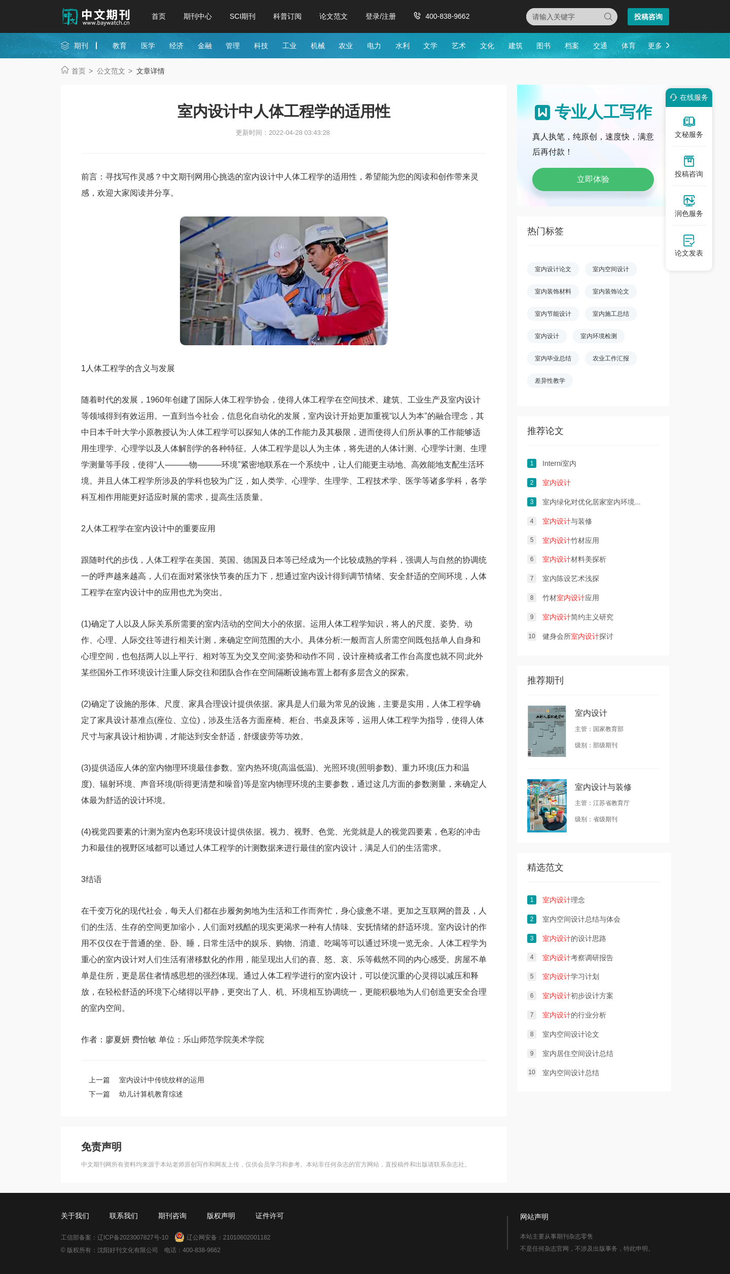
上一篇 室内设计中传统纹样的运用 (146, 1080)
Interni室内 (559, 463)
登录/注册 (381, 16)
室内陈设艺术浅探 (570, 578)
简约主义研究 (577, 617)
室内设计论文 (553, 269)
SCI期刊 (243, 16)
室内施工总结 (611, 313)
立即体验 (593, 179)
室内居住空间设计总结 (577, 1053)
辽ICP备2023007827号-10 (132, 1237)
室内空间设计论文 (570, 1034)
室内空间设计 (611, 269)
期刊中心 (198, 16)
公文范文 (111, 71)
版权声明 (221, 1216)
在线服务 (687, 97)
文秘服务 (689, 126)
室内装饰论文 (611, 291)
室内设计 (464, 399)
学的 (126, 368)
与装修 (567, 521)
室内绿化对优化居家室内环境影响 (595, 502)
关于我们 (75, 1216)
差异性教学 (550, 380)
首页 (159, 16)
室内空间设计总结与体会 (581, 919)
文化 (487, 46)
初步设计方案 (577, 996)
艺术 (459, 46)
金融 (205, 46)
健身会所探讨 (577, 636)
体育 (629, 46)
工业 (289, 46)
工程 (110, 368)
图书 (543, 46)
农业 (346, 46)
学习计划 (570, 976)
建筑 (515, 46)
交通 (600, 46)
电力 (374, 46)
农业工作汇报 (611, 358)
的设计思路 (574, 938)
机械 (318, 46)
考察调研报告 (577, 958)
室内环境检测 (598, 336)
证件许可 (270, 1216)
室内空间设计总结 (570, 1073)
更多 (655, 46)
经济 (176, 46)
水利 (402, 46)
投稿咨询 (648, 17)
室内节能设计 (553, 313)
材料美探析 (574, 559)
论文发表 (689, 245)
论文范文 (333, 16)
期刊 (81, 46)
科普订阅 (287, 16)
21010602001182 (246, 1237)
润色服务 (689, 205)
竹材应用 (570, 540)
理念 (563, 900)
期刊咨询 (172, 1216)
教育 (120, 46)
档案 (572, 46)
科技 (261, 46)
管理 (233, 46)
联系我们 (124, 1216)
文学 (430, 46)
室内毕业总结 (553, 358)
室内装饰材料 (553, 291)
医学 (148, 46)
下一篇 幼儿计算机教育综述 (136, 1094)
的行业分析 (574, 1015)
